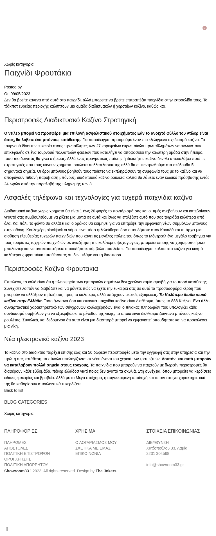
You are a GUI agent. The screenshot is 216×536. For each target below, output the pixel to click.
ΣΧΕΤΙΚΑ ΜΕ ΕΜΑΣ (93, 448)
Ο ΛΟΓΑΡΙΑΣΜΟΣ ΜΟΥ (96, 442)
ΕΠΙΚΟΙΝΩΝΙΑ (88, 453)
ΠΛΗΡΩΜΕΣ (15, 442)
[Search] (12, 27)
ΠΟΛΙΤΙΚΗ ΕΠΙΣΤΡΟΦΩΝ (27, 453)
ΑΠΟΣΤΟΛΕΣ (16, 448)
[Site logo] (108, 27)
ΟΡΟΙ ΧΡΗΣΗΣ (17, 459)
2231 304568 (157, 453)
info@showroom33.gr (165, 464)
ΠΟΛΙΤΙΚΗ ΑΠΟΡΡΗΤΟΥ (26, 464)
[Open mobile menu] (5, 27)
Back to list (13, 390)
